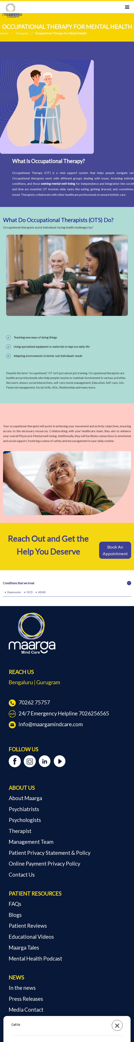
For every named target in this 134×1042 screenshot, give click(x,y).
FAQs (15, 904)
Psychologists (25, 820)
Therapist (20, 831)
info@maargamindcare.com (46, 724)
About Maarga (25, 798)
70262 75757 (29, 702)
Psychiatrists (24, 809)
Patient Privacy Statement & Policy (49, 852)
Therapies (21, 33)
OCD (30, 592)
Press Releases (26, 998)
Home (4, 33)
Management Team (31, 841)
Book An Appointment (115, 550)
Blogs (15, 915)
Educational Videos (31, 936)
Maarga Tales (24, 947)
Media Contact (26, 1009)
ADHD (42, 592)
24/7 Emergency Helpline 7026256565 (59, 713)
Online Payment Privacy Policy (44, 863)
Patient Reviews (28, 925)
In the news (22, 987)
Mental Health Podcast (35, 958)
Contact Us (22, 874)
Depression (14, 592)
